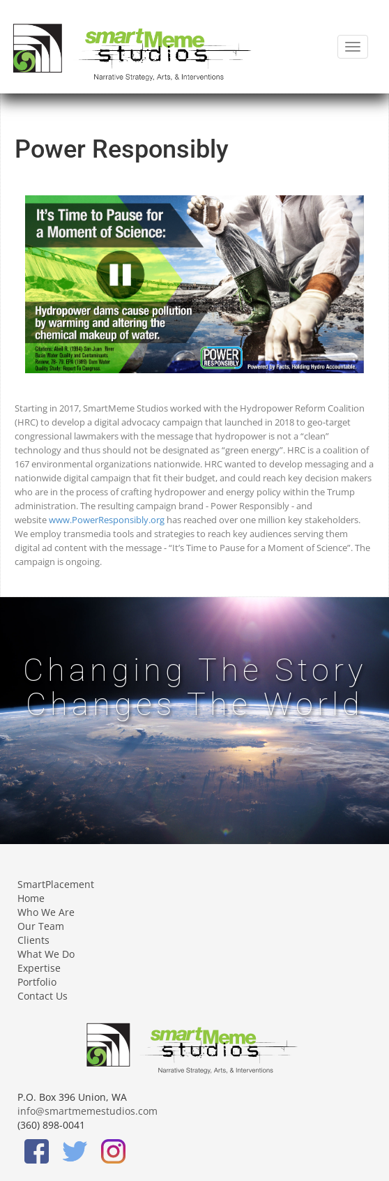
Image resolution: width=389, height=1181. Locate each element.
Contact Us (42, 995)
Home (31, 898)
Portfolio (36, 981)
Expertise (39, 968)
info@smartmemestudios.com (87, 1111)
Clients (33, 940)
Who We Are (46, 912)
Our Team (40, 926)
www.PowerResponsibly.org (107, 519)
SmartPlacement (55, 884)
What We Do (46, 954)
